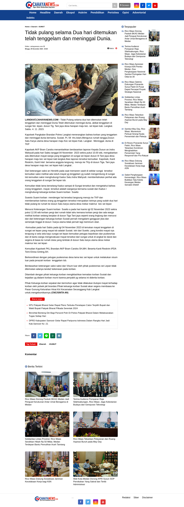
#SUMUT (52, 344)
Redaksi (126, 497)
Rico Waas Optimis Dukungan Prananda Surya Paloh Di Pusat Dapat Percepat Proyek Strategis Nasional (135, 87)
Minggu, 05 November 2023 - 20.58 (36, 49)
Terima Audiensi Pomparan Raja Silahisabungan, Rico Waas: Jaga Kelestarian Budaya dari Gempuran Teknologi (95, 402)
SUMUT (42, 27)
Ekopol (70, 12)
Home (31, 12)
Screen (124, 5)
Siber (136, 497)
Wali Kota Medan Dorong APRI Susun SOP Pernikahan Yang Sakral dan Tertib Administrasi (93, 482)
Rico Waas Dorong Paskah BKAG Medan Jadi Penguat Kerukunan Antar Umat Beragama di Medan (47, 402)
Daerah (58, 12)
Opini (125, 12)
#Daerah (42, 344)
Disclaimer (147, 497)
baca (110, 48)
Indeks (31, 17)
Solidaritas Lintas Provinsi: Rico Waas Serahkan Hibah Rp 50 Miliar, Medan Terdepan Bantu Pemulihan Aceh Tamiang (45, 442)
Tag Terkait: (31, 344)
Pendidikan (97, 12)
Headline (45, 12)
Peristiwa (113, 12)
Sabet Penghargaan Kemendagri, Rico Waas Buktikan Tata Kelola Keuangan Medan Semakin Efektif (135, 180)
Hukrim (82, 12)
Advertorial (139, 12)
